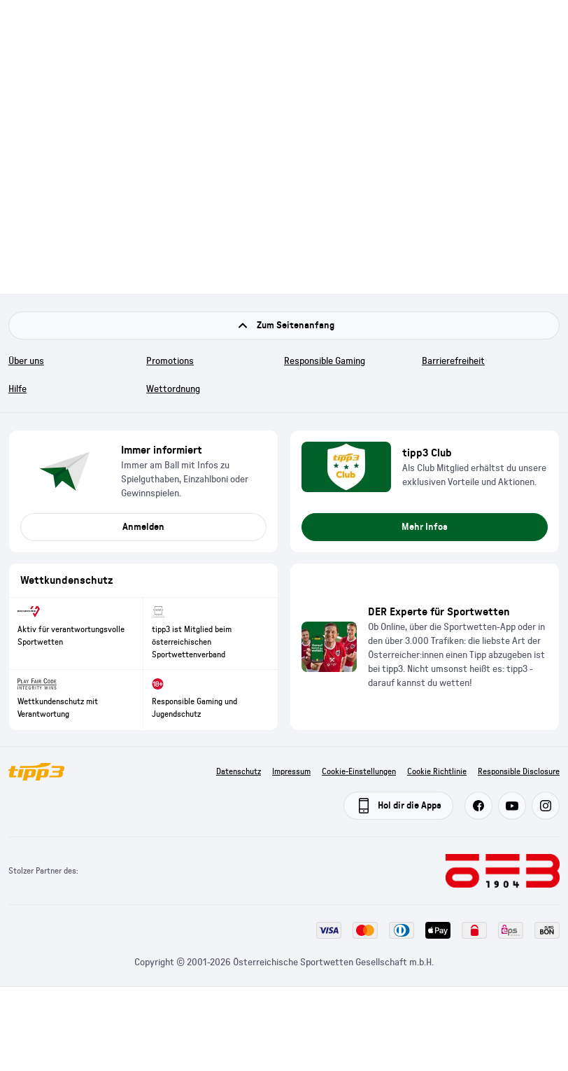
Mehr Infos (425, 527)
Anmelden (143, 527)
